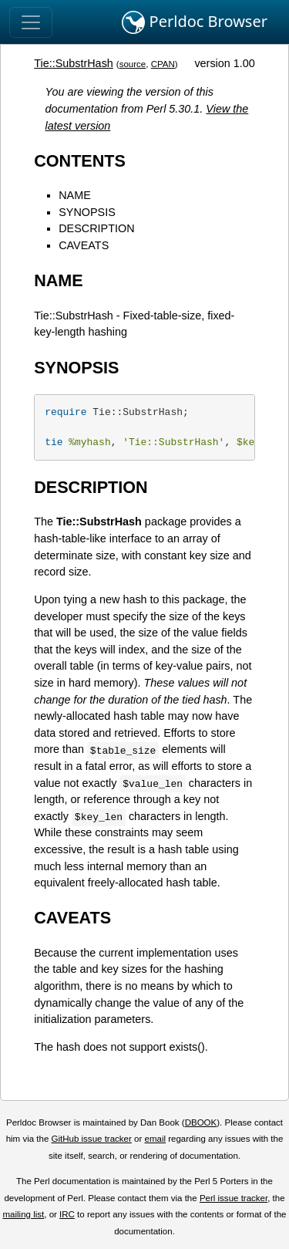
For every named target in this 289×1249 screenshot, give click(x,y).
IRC (67, 1214)
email (155, 1138)
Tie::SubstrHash (73, 63)
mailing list (23, 1214)
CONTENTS (80, 160)
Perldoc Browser (194, 22)
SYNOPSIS (87, 212)
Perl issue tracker (233, 1198)
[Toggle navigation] (30, 22)
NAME (75, 195)
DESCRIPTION (96, 228)
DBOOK (201, 1122)
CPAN (163, 64)
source (132, 64)
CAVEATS (84, 245)
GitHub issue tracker (92, 1138)
